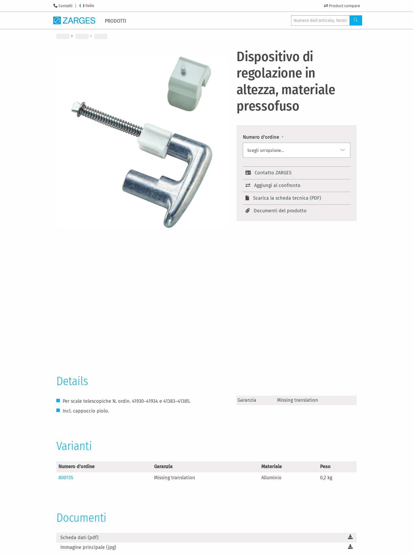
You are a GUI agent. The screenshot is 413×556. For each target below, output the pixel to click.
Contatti (65, 5)
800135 (65, 478)
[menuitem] (116, 20)
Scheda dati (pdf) (79, 537)
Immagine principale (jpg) (88, 547)
